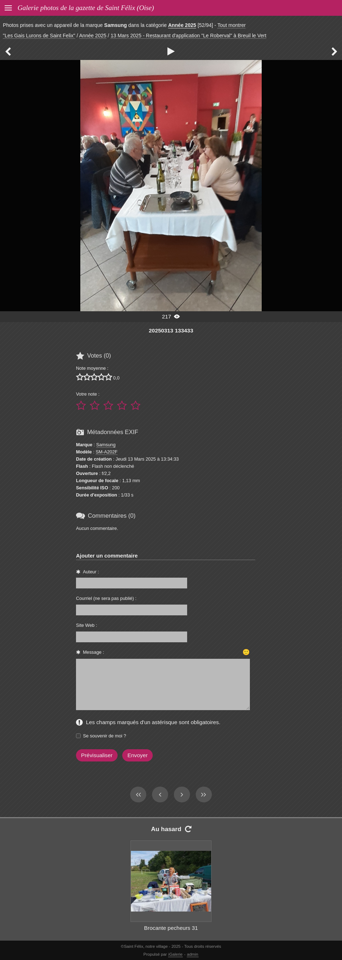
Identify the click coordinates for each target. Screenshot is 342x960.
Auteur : (91, 571)
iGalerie (175, 954)
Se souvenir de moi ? (104, 735)
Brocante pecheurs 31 (171, 928)
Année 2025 (182, 25)
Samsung (105, 444)
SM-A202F (107, 452)
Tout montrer (231, 25)
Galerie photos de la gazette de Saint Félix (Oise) (86, 7)
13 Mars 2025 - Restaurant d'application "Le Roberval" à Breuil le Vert (188, 35)
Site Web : (86, 625)
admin (192, 954)
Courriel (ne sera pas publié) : (106, 598)
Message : (93, 652)
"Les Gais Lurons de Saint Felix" (39, 35)
